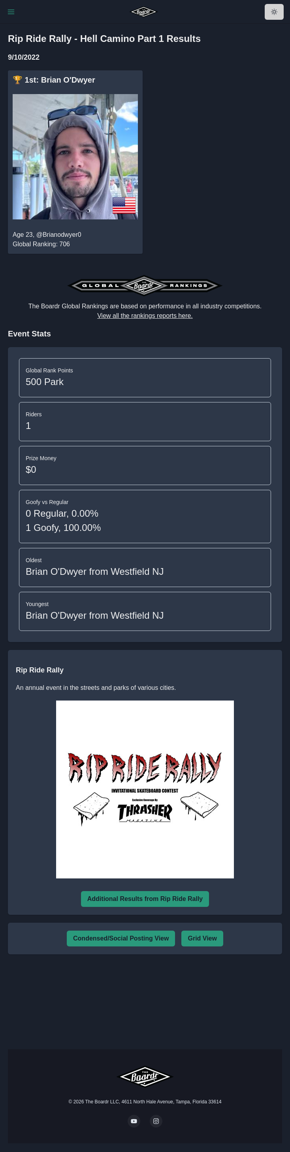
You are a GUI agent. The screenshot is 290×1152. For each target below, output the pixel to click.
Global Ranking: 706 (41, 244)
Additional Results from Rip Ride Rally (145, 898)
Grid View (202, 938)
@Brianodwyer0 (58, 234)
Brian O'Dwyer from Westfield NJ (95, 571)
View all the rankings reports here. (145, 315)
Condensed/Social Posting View (121, 938)
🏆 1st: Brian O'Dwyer (54, 80)
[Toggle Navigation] (11, 12)
